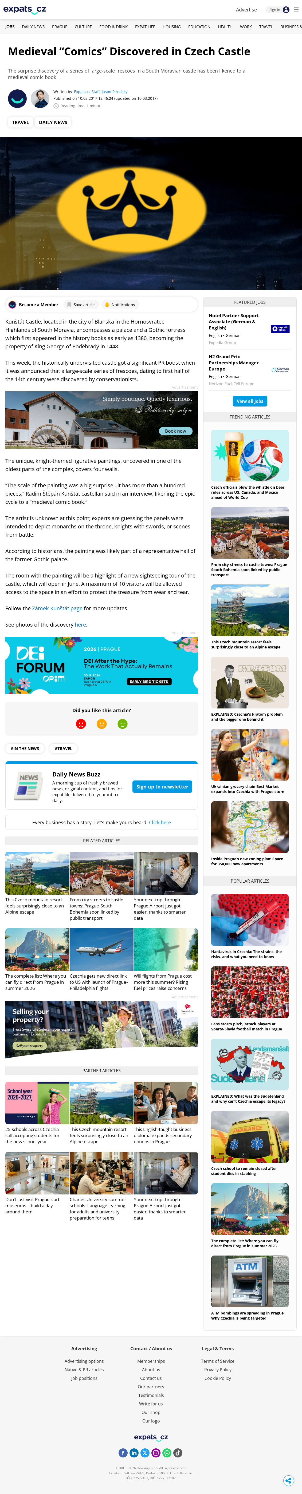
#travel (63, 748)
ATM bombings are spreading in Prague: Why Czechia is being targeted (248, 1315)
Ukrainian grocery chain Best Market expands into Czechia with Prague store (247, 789)
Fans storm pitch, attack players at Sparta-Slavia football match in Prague (246, 1026)
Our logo (151, 1421)
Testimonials (151, 1395)
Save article (80, 304)
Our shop (151, 1412)
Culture (83, 26)
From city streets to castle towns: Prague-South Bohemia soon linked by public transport (96, 909)
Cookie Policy (218, 1378)
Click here (160, 822)
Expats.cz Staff (87, 91)
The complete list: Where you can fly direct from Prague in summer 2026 (35, 982)
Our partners (151, 1387)
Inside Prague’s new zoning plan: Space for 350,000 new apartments (247, 861)
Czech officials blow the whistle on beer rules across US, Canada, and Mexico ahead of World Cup (247, 492)
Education (199, 26)
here (80, 624)
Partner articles (102, 1071)
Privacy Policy (218, 1370)
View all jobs (250, 401)
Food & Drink (113, 26)
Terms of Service (217, 1361)
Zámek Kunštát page (57, 608)
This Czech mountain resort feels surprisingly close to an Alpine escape (34, 906)
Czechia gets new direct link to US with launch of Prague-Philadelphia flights (99, 982)
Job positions (84, 1378)
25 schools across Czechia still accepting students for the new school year (32, 1135)
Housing (172, 26)
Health (225, 26)
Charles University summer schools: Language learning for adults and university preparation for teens (98, 1208)
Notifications (119, 304)
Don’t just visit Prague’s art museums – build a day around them (32, 1205)
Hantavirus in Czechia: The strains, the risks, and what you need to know (246, 954)
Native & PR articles (84, 1370)
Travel (266, 26)
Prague (59, 26)
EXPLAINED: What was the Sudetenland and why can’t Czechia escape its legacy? (248, 1099)
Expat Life (145, 26)
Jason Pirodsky (114, 91)
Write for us (151, 1404)
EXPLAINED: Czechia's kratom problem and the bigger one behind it (247, 717)
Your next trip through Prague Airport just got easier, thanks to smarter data (160, 909)
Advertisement (185, 387)
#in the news (25, 748)
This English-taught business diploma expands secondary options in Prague (163, 1135)
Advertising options (84, 1361)
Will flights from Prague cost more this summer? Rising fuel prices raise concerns (163, 982)
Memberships (151, 1361)
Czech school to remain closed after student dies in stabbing (244, 1171)
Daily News (33, 26)
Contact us (151, 1378)
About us (151, 1370)
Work (246, 26)
